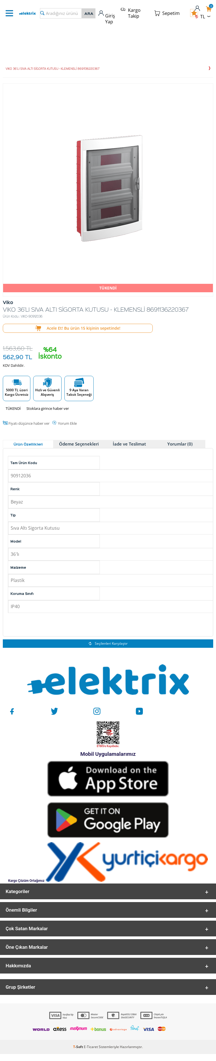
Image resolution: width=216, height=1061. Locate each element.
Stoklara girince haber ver (47, 408)
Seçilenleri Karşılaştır (108, 643)
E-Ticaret (91, 1053)
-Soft (78, 1053)
